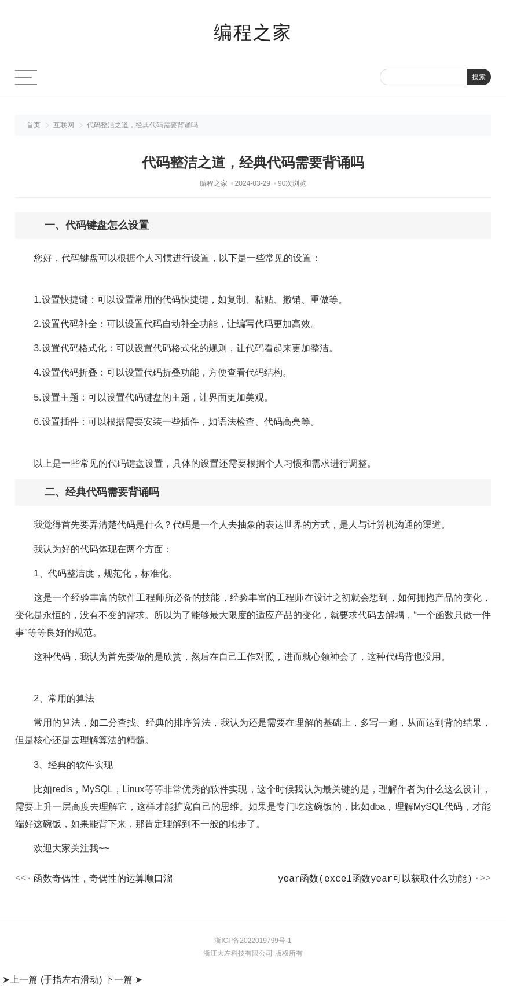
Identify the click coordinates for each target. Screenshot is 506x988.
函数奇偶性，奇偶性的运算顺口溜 (103, 879)
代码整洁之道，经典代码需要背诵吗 (142, 125)
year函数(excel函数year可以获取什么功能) (375, 879)
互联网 (63, 125)
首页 (34, 125)
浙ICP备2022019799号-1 (252, 942)
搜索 (479, 77)
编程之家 (253, 32)
